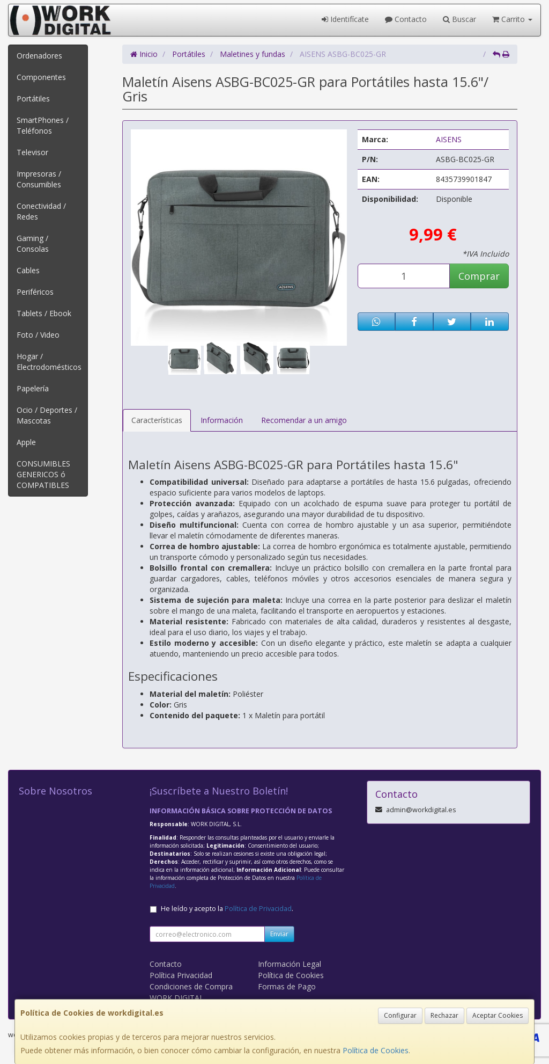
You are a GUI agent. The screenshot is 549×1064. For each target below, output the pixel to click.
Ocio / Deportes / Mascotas (47, 415)
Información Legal (289, 964)
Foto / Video (38, 335)
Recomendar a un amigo (304, 420)
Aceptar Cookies (497, 1015)
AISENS (449, 139)
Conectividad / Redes (41, 211)
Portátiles (33, 98)
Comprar (479, 275)
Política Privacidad (181, 975)
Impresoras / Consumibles (39, 179)
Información (222, 420)
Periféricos (35, 292)
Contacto (406, 19)
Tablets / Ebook (44, 313)
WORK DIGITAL (177, 998)
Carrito (512, 19)
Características (156, 420)
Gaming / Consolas (33, 243)
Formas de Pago (287, 986)
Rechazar (444, 1015)
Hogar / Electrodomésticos (49, 361)
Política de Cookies (376, 1050)
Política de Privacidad (258, 908)
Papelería (33, 388)
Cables (28, 270)
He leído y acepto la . (227, 908)
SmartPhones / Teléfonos (43, 125)
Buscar (459, 19)
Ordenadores (39, 55)
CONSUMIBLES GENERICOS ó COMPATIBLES (43, 474)
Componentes (41, 77)
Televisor (32, 152)
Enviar (279, 933)
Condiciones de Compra (191, 986)
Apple (26, 442)
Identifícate (345, 19)
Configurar (400, 1015)
